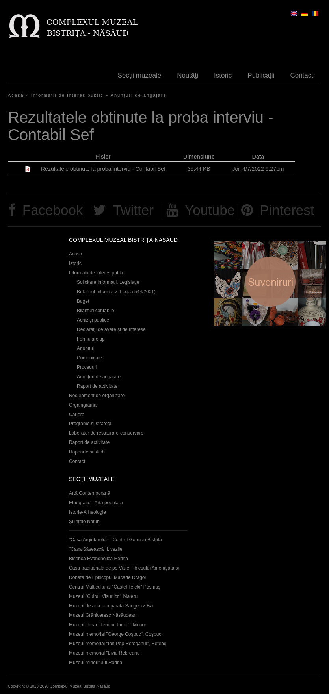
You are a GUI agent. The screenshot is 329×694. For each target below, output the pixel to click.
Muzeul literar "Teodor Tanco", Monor (107, 624)
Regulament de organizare (97, 395)
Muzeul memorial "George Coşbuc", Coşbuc (115, 634)
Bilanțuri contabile (95, 310)
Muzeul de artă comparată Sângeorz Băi (111, 606)
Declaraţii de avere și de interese (111, 329)
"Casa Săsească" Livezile (96, 549)
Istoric (223, 75)
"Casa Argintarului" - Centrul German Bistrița (115, 539)
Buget (83, 301)
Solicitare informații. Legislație (108, 282)
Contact (301, 75)
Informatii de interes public (96, 273)
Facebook (52, 210)
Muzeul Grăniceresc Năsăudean (102, 615)
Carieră (76, 414)
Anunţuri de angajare (139, 95)
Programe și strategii (90, 423)
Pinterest (287, 210)
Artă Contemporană (89, 493)
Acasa (75, 254)
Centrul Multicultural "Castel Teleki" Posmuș (114, 587)
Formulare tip (91, 339)
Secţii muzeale (140, 75)
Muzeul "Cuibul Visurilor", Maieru (103, 596)
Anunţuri (86, 348)
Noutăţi (187, 75)
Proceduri (87, 367)
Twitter (133, 210)
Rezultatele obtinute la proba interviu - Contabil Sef (103, 169)
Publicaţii (260, 75)
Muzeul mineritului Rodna (95, 662)
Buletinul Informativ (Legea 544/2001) (116, 291)
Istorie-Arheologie (87, 512)
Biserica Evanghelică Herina (98, 558)
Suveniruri (270, 283)
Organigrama (83, 405)
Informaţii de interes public (67, 95)
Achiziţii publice (93, 320)
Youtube (210, 210)
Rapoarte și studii (87, 452)
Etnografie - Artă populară (96, 502)
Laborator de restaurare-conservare (106, 433)
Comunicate (89, 358)
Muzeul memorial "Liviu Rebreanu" (105, 653)
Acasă (16, 95)
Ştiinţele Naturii (85, 521)
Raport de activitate (97, 386)
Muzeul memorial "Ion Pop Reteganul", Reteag (118, 643)
